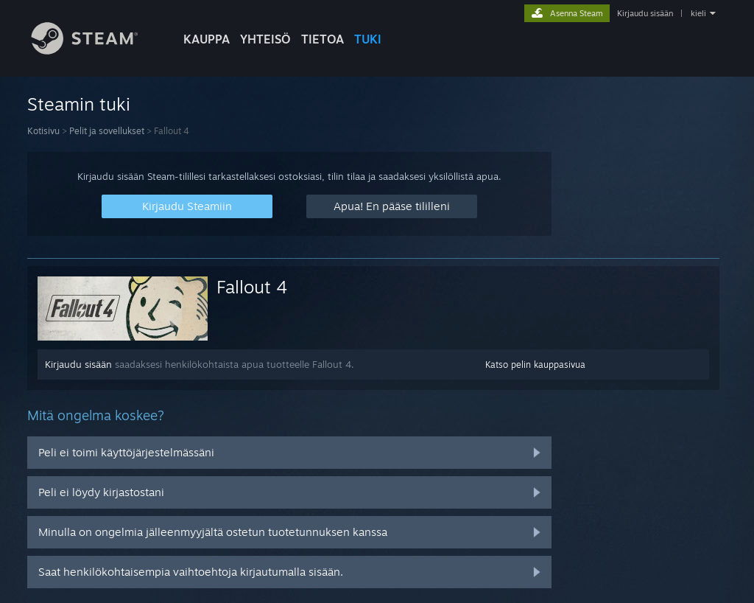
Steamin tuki (78, 104)
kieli (698, 13)
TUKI (367, 39)
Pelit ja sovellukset (106, 130)
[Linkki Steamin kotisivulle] (96, 50)
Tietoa (322, 39)
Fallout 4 (252, 287)
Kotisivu (43, 130)
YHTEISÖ (265, 39)
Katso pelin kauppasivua (535, 364)
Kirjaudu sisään (645, 13)
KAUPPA (206, 39)
